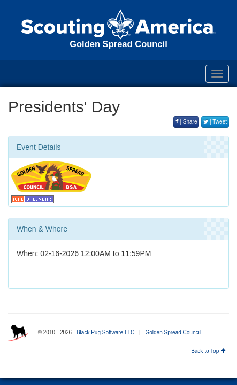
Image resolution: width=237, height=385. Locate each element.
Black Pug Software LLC (105, 332)
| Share (186, 122)
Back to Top (208, 351)
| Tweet (215, 122)
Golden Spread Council (172, 332)
